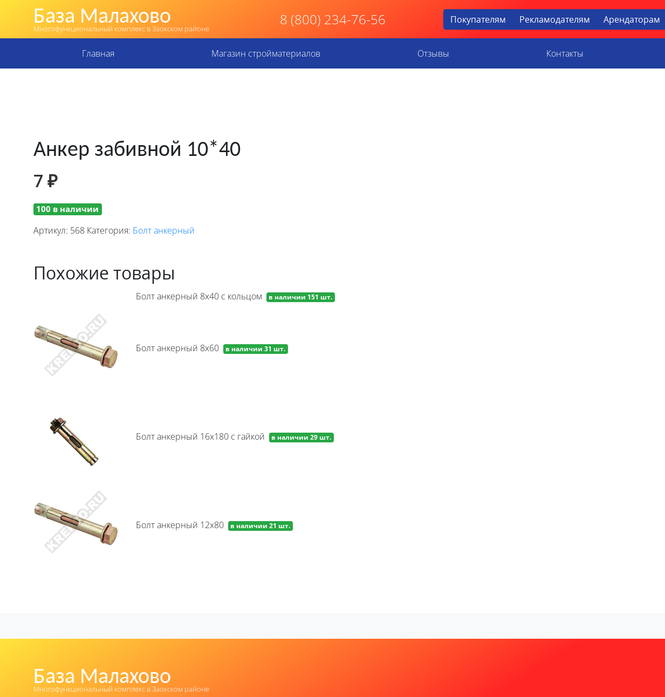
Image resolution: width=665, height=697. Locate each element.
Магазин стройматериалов (265, 53)
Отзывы (433, 53)
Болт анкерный (164, 230)
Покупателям (478, 19)
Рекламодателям (554, 19)
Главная (98, 53)
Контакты (565, 53)
